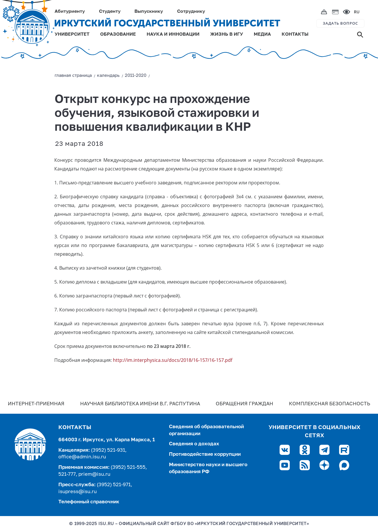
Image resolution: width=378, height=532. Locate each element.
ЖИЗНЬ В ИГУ (226, 34)
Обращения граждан (244, 404)
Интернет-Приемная (36, 404)
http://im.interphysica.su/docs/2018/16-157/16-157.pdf (172, 360)
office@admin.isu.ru (82, 457)
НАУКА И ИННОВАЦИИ (173, 34)
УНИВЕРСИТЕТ (72, 34)
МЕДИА (262, 34)
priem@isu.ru (94, 474)
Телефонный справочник (88, 502)
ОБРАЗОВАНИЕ (118, 34)
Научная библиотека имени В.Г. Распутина (140, 404)
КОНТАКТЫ (295, 34)
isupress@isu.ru (77, 491)
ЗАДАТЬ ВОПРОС (340, 23)
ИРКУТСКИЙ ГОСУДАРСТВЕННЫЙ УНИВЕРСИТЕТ (167, 23)
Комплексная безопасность (329, 404)
